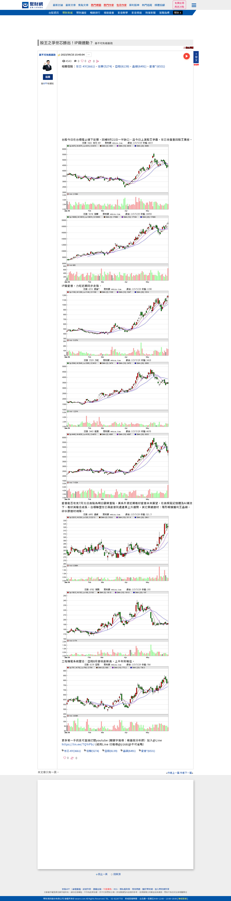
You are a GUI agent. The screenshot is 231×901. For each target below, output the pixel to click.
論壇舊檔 (76, 888)
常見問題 (136, 888)
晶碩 (135, 66)
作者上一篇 (172, 772)
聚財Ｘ (178, 12)
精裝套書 (109, 12)
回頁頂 (117, 874)
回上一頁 (103, 874)
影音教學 (123, 12)
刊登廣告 (107, 888)
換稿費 (196, 64)
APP (45, 83)
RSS (116, 888)
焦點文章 (83, 5)
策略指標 (164, 12)
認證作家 (87, 888)
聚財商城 (67, 12)
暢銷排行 (95, 12)
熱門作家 (109, 5)
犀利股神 (134, 5)
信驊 (101, 66)
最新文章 (71, 5)
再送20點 (179, 6)
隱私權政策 (125, 888)
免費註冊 (179, 3)
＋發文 (196, 57)
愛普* (153, 66)
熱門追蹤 (147, 5)
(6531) (161, 66)
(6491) (142, 66)
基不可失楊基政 (104, 43)
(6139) (125, 66)
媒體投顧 (160, 5)
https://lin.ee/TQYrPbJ (78, 744)
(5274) (108, 66)
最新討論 (58, 5)
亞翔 (118, 66)
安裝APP (66, 888)
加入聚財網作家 (162, 888)
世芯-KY (81, 66)
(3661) (90, 66)
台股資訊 (54, 12)
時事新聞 (150, 12)
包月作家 (121, 5)
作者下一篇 (186, 772)
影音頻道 (137, 12)
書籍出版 (97, 888)
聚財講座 (81, 12)
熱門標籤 (96, 5)
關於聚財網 (147, 888)
